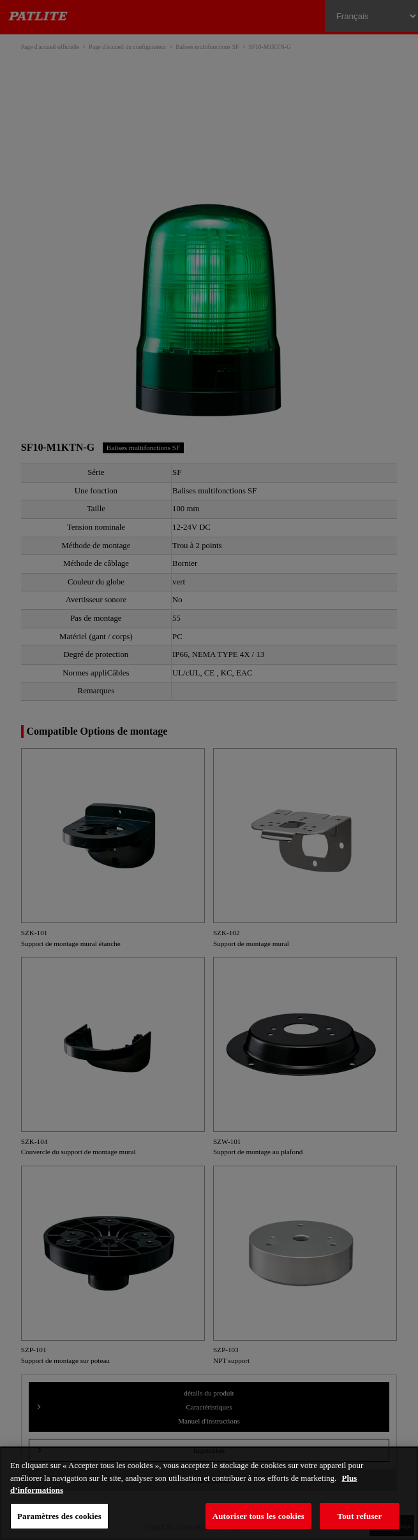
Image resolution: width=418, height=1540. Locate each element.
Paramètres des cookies (59, 1516)
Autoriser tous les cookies (258, 1516)
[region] (209, 1493)
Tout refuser (360, 1516)
